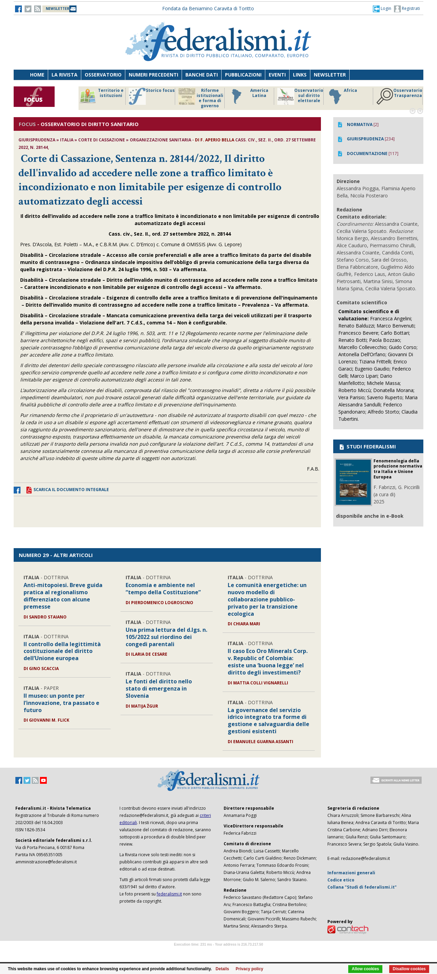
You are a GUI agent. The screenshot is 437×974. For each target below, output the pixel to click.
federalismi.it (169, 894)
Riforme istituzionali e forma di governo (200, 98)
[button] (382, 8)
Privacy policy (249, 968)
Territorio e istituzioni (101, 96)
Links (300, 74)
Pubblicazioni (243, 74)
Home (37, 74)
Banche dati (201, 74)
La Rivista (64, 74)
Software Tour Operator (218, 952)
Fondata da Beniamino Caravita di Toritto (208, 8)
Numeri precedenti (153, 74)
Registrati (407, 8)
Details (222, 968)
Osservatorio (103, 74)
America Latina (248, 96)
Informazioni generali (351, 873)
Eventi (277, 74)
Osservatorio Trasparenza (399, 96)
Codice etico (340, 880)
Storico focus (152, 96)
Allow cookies (365, 968)
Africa (342, 96)
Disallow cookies (409, 968)
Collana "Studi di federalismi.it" (362, 887)
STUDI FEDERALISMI (367, 446)
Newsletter (330, 74)
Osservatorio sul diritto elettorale (300, 96)
